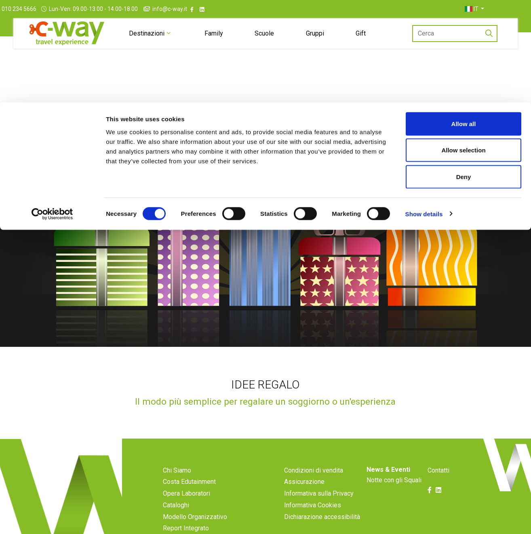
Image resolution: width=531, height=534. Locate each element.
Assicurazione (304, 502)
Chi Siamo (177, 490)
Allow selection (463, 47)
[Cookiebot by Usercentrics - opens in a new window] (52, 112)
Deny (463, 74)
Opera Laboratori (186, 513)
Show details (424, 111)
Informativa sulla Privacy (319, 513)
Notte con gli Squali (394, 500)
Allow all (463, 21)
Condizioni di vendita (313, 490)
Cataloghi (176, 525)
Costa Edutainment (189, 502)
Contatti (438, 490)
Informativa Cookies (312, 525)
